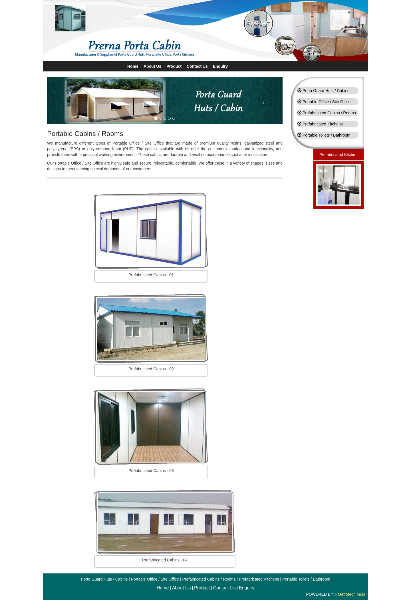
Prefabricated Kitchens (323, 124)
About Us (152, 66)
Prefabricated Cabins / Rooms (329, 113)
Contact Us (197, 66)
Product (174, 66)
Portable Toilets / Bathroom (326, 135)
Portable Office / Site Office (326, 101)
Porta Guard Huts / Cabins (326, 90)
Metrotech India (352, 594)
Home (132, 66)
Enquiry (220, 66)
